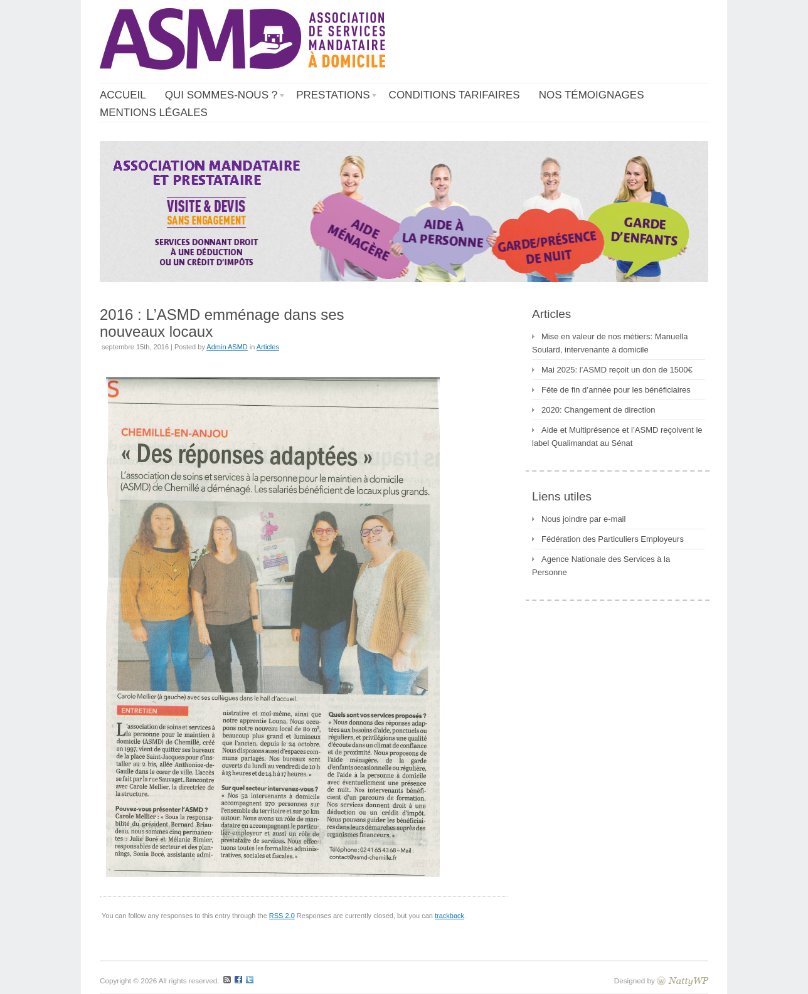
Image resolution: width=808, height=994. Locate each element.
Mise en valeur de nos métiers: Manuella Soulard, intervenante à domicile (610, 343)
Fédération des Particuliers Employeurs (612, 539)
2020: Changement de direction (598, 410)
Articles (268, 347)
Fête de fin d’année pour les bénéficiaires (616, 389)
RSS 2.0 (282, 915)
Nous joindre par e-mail (583, 519)
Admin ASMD (226, 347)
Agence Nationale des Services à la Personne (601, 565)
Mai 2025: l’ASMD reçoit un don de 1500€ (617, 369)
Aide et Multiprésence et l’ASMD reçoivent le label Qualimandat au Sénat (617, 436)
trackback (449, 915)
